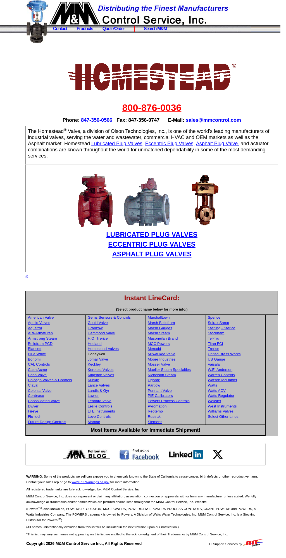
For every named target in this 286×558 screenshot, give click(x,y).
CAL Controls (59, 364)
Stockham (230, 333)
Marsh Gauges (176, 328)
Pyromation (173, 406)
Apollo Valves (59, 323)
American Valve (60, 317)
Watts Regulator (235, 396)
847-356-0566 (106, 120)
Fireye (53, 411)
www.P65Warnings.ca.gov (120, 482)
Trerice (228, 349)
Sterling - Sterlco (236, 328)
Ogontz (170, 380)
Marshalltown (175, 317)
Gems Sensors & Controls (127, 317)
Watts (227, 385)
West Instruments (236, 406)
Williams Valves (235, 411)
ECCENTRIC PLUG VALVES (161, 244)
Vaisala (228, 364)
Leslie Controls (118, 406)
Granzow (113, 328)
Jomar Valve (116, 359)
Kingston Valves (119, 375)
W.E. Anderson (234, 370)
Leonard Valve (118, 401)
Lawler (111, 396)
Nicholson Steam (178, 375)
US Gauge (231, 359)
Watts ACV (231, 390)
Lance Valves (117, 385)
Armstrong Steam (62, 338)
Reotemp (171, 411)
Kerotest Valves (119, 370)
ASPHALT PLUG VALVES (161, 254)
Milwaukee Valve (178, 354)
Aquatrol (55, 328)
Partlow (170, 385)
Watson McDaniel (236, 380)
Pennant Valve (176, 390)
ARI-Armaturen (60, 333)
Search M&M (155, 28)
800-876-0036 (161, 107)
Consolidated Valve (64, 401)
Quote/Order (114, 28)
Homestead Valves (121, 349)
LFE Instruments (119, 411)
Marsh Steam (175, 333)
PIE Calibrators (176, 396)
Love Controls (117, 416)
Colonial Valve (59, 390)
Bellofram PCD (60, 344)
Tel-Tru (228, 338)
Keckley (112, 364)
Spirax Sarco (233, 323)
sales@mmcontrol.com (223, 120)
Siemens (171, 422)
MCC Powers (175, 344)
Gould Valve (116, 323)
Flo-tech (54, 416)
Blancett (54, 349)
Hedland (113, 344)
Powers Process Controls (185, 401)
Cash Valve (57, 375)
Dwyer (53, 406)
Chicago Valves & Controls (70, 380)
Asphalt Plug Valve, (69, 149)
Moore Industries (178, 359)
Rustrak (170, 416)
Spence (228, 317)
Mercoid (170, 349)
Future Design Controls (67, 422)
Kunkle (111, 380)
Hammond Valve (119, 333)
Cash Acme (57, 370)
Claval (53, 385)
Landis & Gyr (116, 390)
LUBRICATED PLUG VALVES (162, 234)
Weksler (229, 401)
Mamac (112, 422)
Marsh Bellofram (177, 323)
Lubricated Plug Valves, (188, 143)
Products (85, 28)
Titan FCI (229, 344)
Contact (60, 28)
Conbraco (56, 396)
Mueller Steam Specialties (185, 370)
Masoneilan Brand (179, 338)
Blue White (57, 354)
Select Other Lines (237, 416)
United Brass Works (238, 354)
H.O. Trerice (116, 338)
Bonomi (54, 359)
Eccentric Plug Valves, (241, 143)
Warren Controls (235, 375)
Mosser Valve (175, 364)
